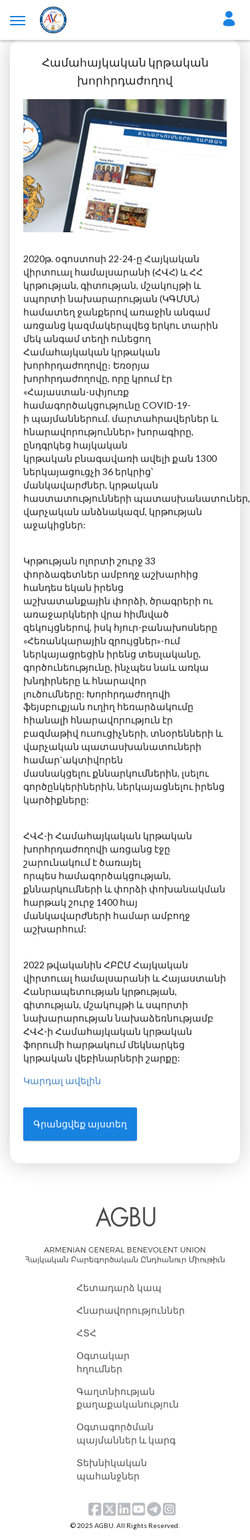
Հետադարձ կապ (119, 1287)
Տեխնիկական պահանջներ (111, 1469)
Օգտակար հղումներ (103, 1362)
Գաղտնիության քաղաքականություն (126, 1398)
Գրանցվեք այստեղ (80, 1123)
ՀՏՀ (86, 1332)
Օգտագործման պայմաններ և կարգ (126, 1433)
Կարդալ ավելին (62, 1080)
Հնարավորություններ (126, 1310)
